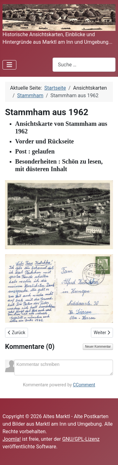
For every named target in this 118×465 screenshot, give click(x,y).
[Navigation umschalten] (9, 65)
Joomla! (12, 439)
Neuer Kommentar (98, 346)
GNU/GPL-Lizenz (81, 439)
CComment (84, 384)
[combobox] (84, 65)
